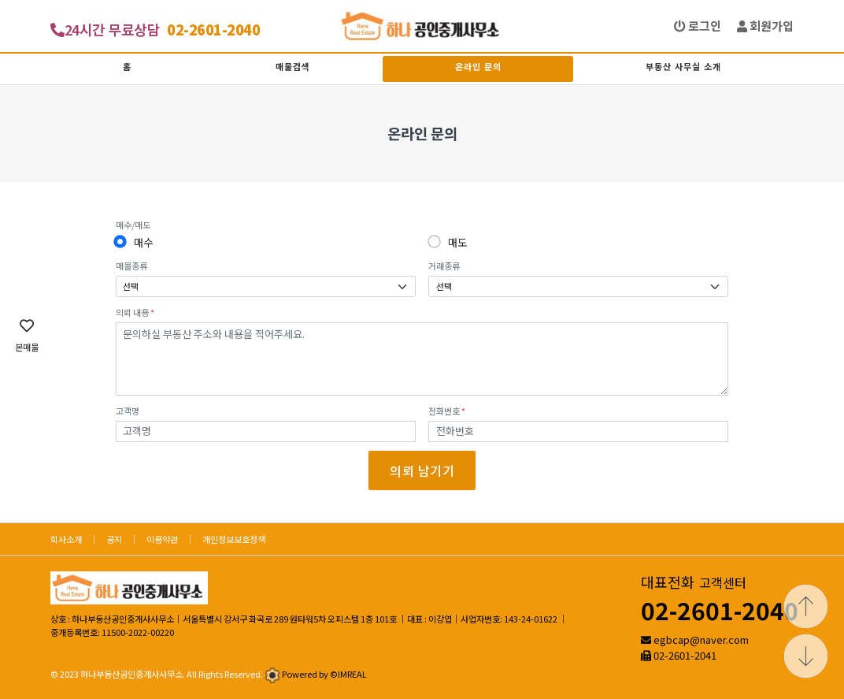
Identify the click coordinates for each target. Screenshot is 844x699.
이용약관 (162, 539)
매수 (143, 242)
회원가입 (765, 25)
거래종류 (444, 265)
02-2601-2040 (719, 610)
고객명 (127, 410)
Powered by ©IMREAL (324, 673)
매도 (457, 242)
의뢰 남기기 (422, 470)
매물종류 (131, 265)
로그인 (697, 25)
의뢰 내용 (135, 312)
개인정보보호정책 (233, 539)
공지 (114, 539)
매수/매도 (133, 224)
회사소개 (66, 539)
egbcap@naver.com (701, 639)
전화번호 (446, 410)
